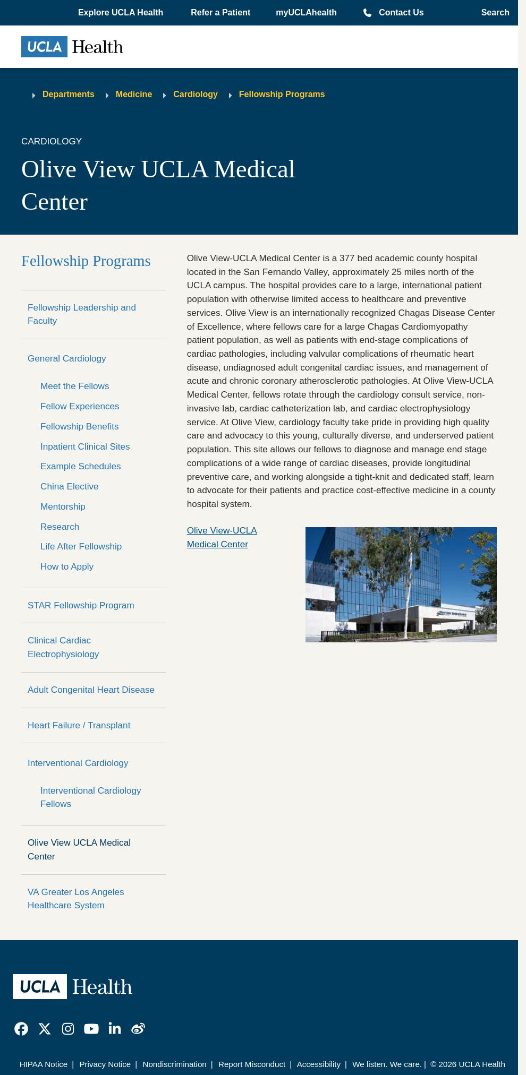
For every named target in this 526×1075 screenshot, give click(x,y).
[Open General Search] (492, 12)
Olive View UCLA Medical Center (79, 849)
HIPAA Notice (44, 1064)
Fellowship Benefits (79, 426)
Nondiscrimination (174, 1064)
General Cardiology (67, 358)
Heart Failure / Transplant (79, 725)
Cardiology (195, 94)
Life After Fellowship (81, 546)
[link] (21, 1028)
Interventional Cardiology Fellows (90, 797)
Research (59, 526)
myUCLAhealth (306, 12)
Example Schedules (80, 466)
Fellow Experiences (80, 406)
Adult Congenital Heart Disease (91, 689)
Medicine (134, 94)
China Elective (69, 486)
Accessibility (319, 1064)
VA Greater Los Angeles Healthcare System (76, 899)
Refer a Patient (220, 12)
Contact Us (401, 12)
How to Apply (67, 566)
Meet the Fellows (74, 386)
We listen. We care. (387, 1064)
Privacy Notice (105, 1064)
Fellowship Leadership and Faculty (82, 314)
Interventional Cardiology (78, 763)
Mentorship (63, 506)
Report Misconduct (251, 1064)
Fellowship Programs (282, 94)
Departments (69, 94)
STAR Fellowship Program (81, 605)
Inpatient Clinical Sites (85, 446)
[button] (121, 12)
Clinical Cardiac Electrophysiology (63, 647)
